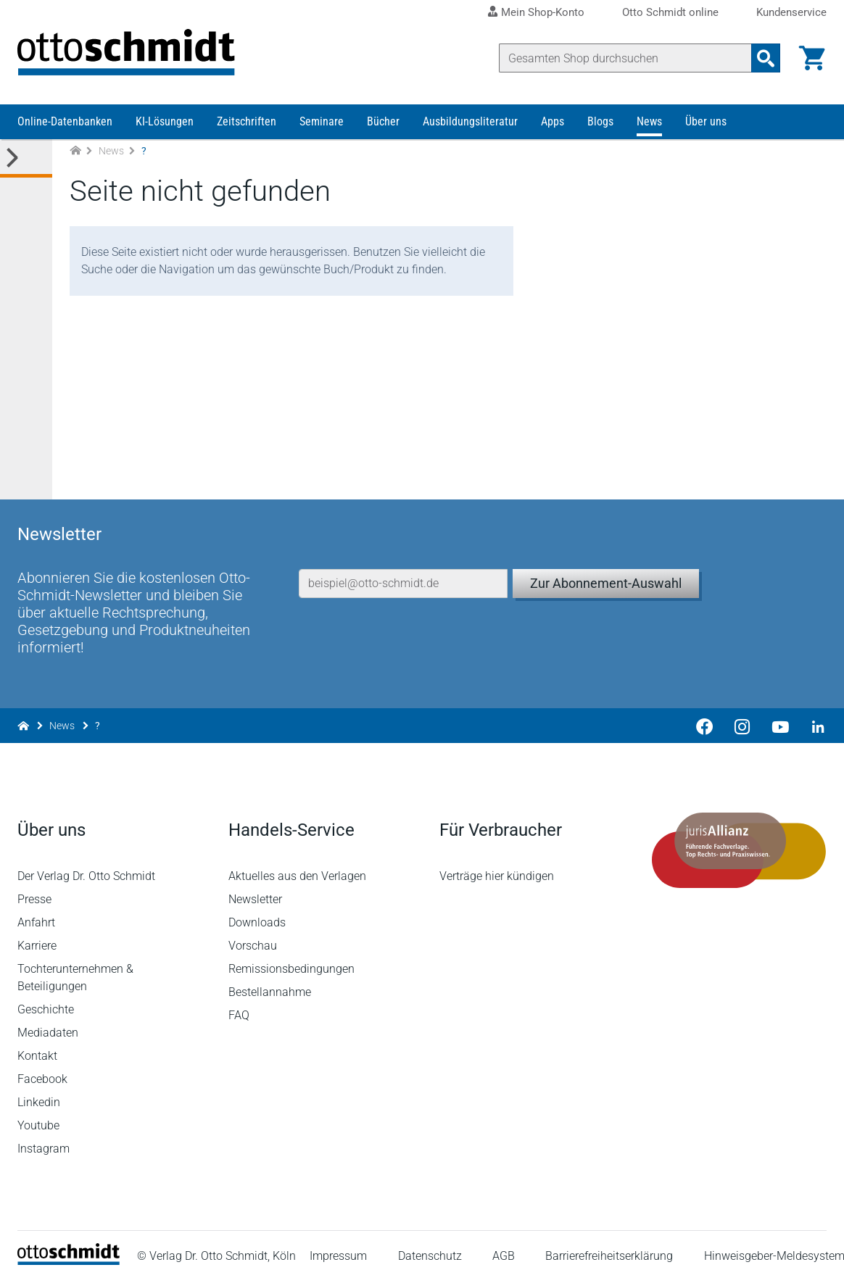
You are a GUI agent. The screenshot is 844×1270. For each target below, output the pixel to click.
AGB (503, 1244)
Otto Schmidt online (670, 13)
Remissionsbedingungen (291, 956)
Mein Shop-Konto (542, 12)
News (649, 121)
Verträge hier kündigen (496, 864)
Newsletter (255, 887)
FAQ (238, 1003)
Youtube (38, 1113)
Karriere (37, 933)
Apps (552, 121)
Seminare (321, 121)
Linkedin (38, 1090)
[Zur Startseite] (75, 151)
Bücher (383, 121)
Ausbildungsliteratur (470, 121)
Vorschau (252, 933)
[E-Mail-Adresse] (403, 571)
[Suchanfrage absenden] (765, 57)
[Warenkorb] (812, 57)
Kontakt (37, 1043)
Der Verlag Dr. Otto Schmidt (86, 864)
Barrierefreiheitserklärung (609, 1244)
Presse (34, 887)
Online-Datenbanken (64, 121)
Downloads (257, 910)
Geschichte (45, 997)
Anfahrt (36, 910)
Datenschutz (430, 1244)
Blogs (600, 121)
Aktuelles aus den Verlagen (297, 864)
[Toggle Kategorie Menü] (26, 158)
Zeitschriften (246, 121)
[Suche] (625, 57)
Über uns (706, 121)
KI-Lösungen (165, 121)
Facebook (42, 1067)
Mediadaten (47, 1020)
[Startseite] (68, 1249)
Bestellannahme (269, 980)
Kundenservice (791, 13)
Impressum (338, 1244)
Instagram (43, 1136)
